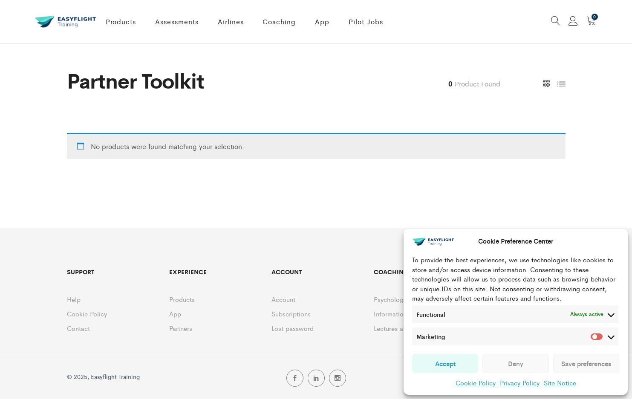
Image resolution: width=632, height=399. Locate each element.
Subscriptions (291, 313)
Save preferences (586, 363)
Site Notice (560, 382)
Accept (445, 363)
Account (283, 299)
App (322, 21)
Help (74, 299)
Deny (515, 363)
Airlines (231, 21)
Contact (78, 328)
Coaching (279, 21)
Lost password (292, 328)
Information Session (402, 313)
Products (121, 21)
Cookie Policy (476, 382)
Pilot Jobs (366, 21)
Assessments (177, 21)
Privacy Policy (520, 382)
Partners (180, 328)
